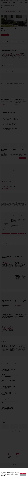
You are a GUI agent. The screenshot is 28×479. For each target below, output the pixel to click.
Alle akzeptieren (22, 473)
